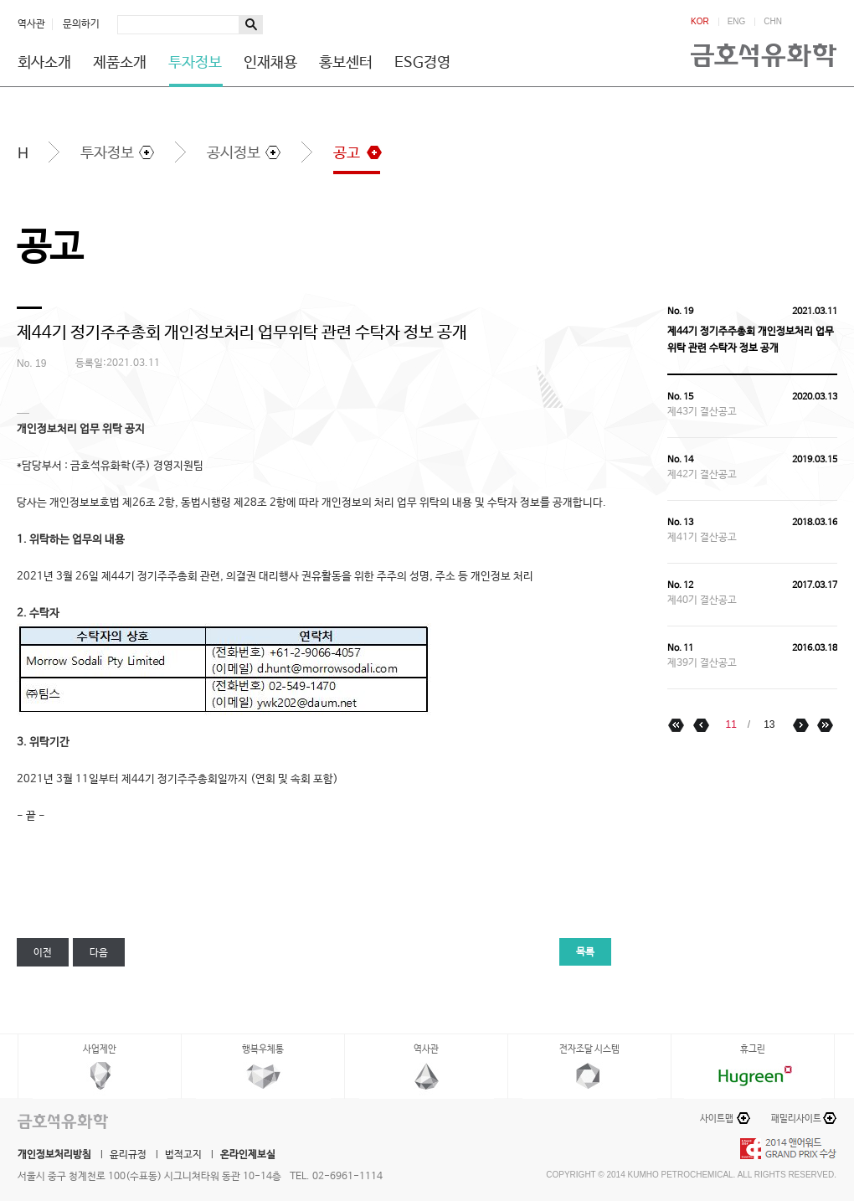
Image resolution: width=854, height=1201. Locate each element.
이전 (42, 953)
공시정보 (233, 153)
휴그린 (752, 1049)
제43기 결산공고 (702, 412)
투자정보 (195, 62)
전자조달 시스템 (589, 1049)
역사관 (31, 24)
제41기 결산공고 (702, 538)
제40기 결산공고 (702, 600)
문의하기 (81, 24)
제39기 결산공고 (702, 663)
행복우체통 (263, 1049)
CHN (773, 22)
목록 (585, 952)
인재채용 (270, 62)
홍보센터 (346, 62)
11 (730, 724)
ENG (737, 22)
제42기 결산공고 (702, 475)
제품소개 (120, 62)
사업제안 (99, 1049)
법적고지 (183, 1155)
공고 (346, 153)
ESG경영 (422, 62)
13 (769, 724)
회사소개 (44, 62)
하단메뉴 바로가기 (0, 0)
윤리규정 (128, 1155)
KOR (700, 22)
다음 (99, 953)
